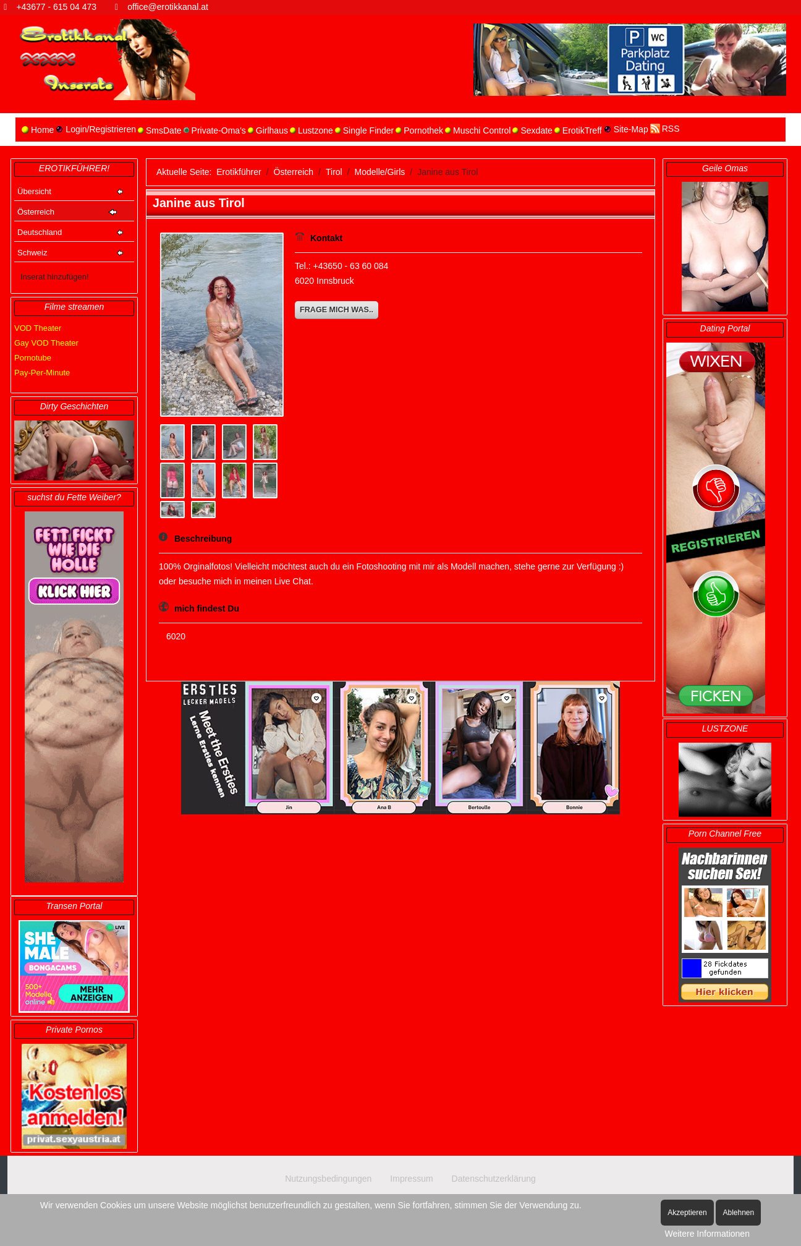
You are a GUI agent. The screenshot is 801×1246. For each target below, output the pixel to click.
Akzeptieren (687, 1212)
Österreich (35, 211)
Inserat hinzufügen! (54, 276)
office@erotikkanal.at (167, 7)
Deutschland (39, 232)
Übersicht (34, 191)
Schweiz (32, 252)
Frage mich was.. (336, 309)
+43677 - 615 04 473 (56, 7)
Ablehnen (738, 1212)
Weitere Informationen (706, 1234)
